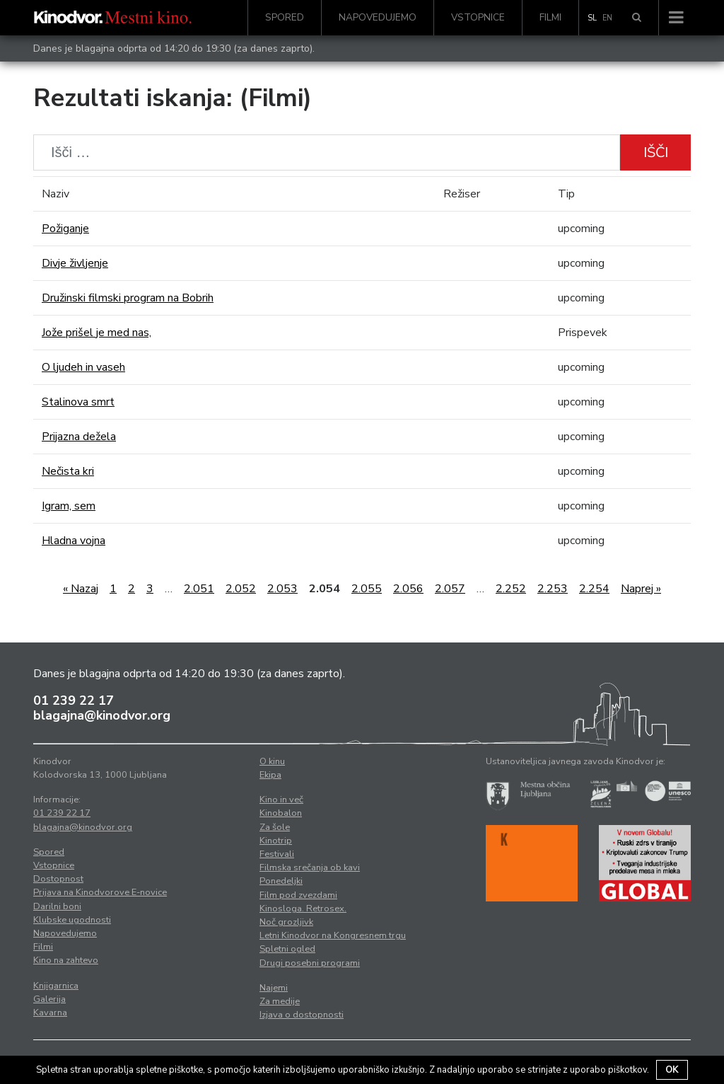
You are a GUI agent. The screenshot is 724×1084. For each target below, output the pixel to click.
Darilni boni (57, 906)
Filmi (550, 17)
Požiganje (65, 228)
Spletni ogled (287, 948)
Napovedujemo (377, 17)
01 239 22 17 (73, 700)
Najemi (273, 987)
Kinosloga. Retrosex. (302, 908)
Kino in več (281, 799)
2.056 (408, 588)
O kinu (272, 761)
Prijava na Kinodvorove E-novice (100, 892)
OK (672, 1069)
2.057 (450, 588)
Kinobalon (280, 813)
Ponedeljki (281, 881)
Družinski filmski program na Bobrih (128, 298)
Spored (284, 17)
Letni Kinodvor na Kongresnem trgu (332, 935)
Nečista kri (68, 471)
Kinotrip (275, 840)
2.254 (594, 588)
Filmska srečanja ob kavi (309, 867)
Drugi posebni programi (309, 963)
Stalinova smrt (78, 402)
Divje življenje (75, 263)
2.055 (366, 588)
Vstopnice (478, 17)
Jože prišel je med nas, (96, 332)
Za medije (279, 1001)
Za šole (274, 827)
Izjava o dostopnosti (301, 1014)
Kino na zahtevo (65, 960)
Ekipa (270, 774)
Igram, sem (68, 506)
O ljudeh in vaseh (83, 367)
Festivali (276, 854)
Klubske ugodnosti (72, 919)
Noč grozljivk (286, 922)
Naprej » (641, 588)
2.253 (552, 588)
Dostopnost (58, 878)
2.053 (282, 588)
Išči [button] (655, 152)
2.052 (241, 588)
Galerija (49, 999)
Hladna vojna (73, 540)
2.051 (199, 588)
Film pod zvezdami (298, 895)
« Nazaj (80, 588)
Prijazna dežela (79, 436)
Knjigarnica (55, 985)
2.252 (511, 588)
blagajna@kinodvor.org (101, 715)
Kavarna (50, 1012)
